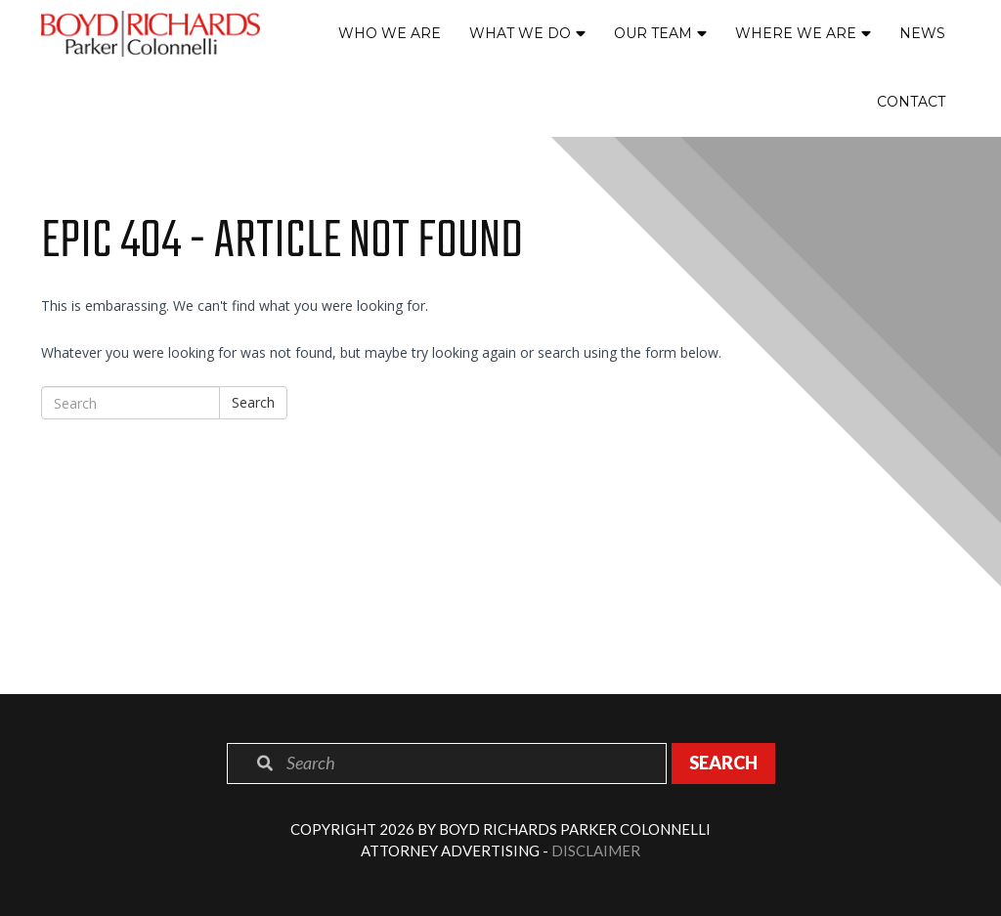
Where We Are (795, 33)
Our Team (653, 33)
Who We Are (389, 33)
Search (253, 402)
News (922, 33)
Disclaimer (595, 850)
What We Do (520, 33)
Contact (911, 101)
